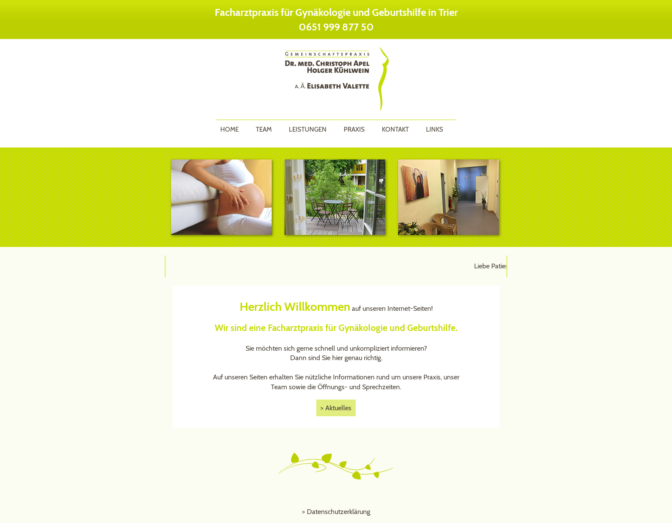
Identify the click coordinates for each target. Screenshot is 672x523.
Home (229, 129)
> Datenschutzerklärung (336, 512)
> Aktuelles (336, 408)
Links (434, 129)
